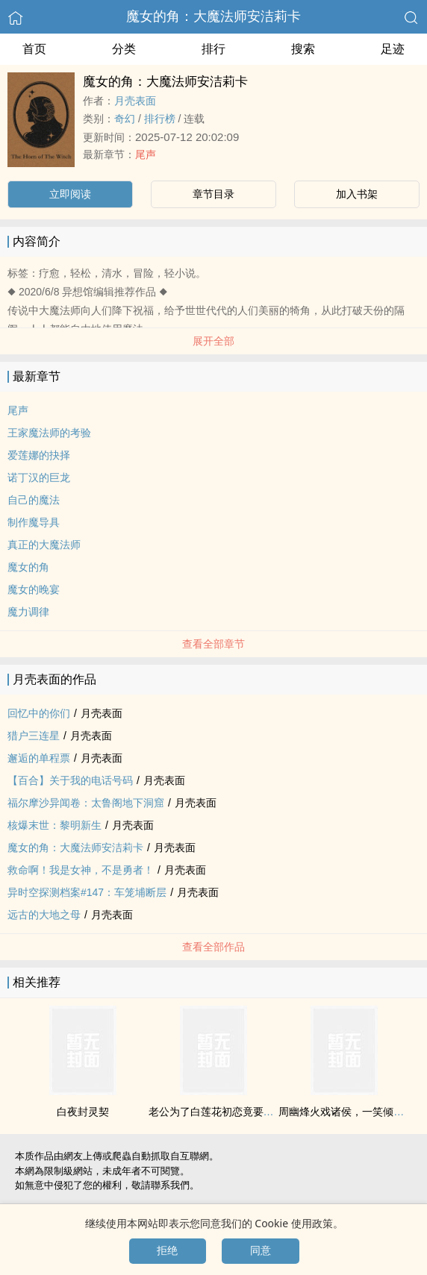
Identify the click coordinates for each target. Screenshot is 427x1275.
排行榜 (159, 119)
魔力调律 (28, 612)
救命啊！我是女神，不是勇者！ (80, 870)
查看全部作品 (213, 947)
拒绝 (167, 1250)
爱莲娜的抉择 (38, 455)
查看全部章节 (213, 644)
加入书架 (357, 194)
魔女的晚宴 (33, 589)
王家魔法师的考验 (49, 433)
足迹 (393, 49)
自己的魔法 (33, 500)
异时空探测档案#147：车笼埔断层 (86, 892)
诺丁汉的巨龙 (38, 477)
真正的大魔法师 (44, 545)
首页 (34, 49)
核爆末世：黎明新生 (54, 825)
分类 (124, 49)
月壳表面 (135, 101)
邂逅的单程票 (38, 758)
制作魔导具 (33, 522)
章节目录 (213, 194)
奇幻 (124, 119)
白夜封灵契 (83, 1112)
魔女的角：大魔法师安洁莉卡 (213, 16)
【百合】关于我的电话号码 (70, 780)
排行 (213, 49)
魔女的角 (28, 567)
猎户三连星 (33, 736)
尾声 (145, 154)
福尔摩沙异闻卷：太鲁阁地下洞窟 (85, 803)
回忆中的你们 (38, 713)
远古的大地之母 (44, 915)
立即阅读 (70, 194)
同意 (260, 1250)
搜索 (303, 49)
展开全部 (213, 341)
